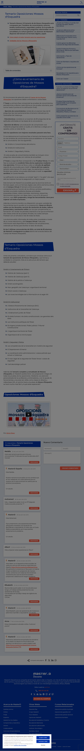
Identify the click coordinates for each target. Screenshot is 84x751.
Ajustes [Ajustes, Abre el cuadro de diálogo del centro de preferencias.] (43, 744)
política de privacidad (20, 744)
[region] (27, 740)
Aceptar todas (43, 736)
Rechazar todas (43, 740)
